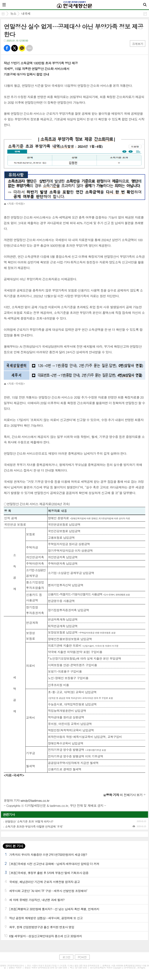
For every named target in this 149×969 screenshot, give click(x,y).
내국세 (25, 13)
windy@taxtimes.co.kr (34, 800)
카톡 (22, 48)
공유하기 (145, 14)
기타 (29, 48)
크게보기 (137, 44)
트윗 (14, 48)
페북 (7, 48)
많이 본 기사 (14, 846)
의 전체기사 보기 (122, 795)
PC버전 (82, 957)
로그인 (66, 957)
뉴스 (13, 13)
